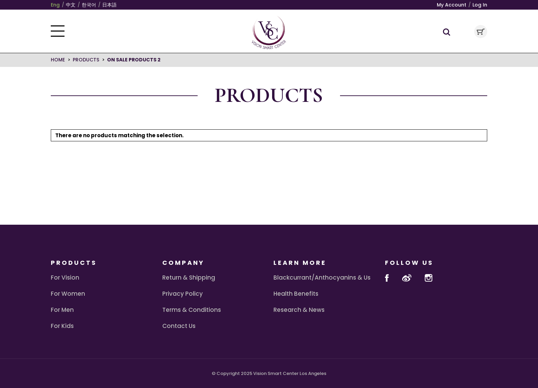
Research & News (299, 310)
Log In (479, 4)
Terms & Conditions (191, 310)
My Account (451, 4)
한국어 (89, 4)
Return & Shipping (188, 277)
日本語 (109, 4)
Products (86, 59)
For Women (68, 294)
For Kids (62, 326)
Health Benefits (295, 294)
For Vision (65, 277)
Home (58, 59)
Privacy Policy (182, 294)
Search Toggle (446, 32)
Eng (55, 4)
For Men (62, 310)
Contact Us (179, 326)
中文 (70, 4)
